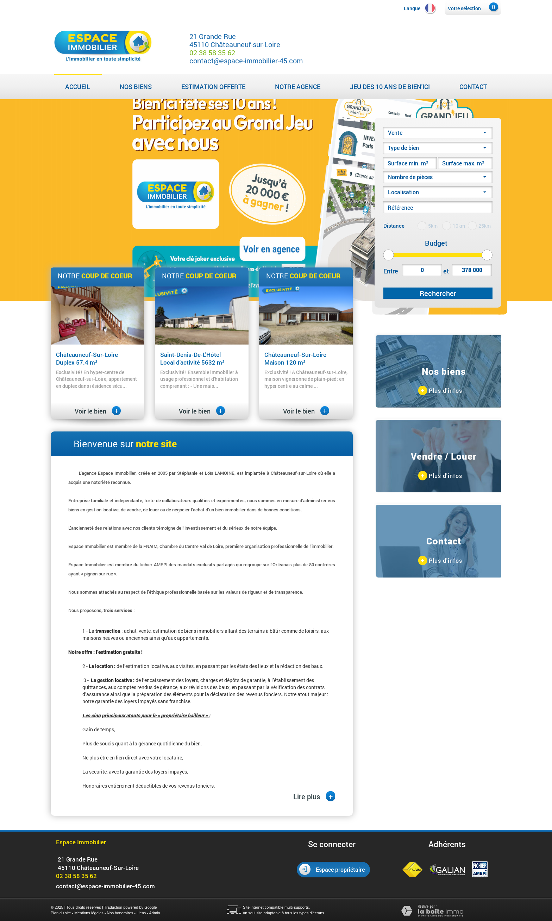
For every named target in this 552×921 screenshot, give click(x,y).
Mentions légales (89, 913)
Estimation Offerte (213, 86)
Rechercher (438, 293)
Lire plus (314, 796)
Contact (473, 86)
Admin (154, 913)
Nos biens (136, 86)
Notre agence (297, 86)
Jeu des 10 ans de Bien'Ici (390, 86)
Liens (141, 913)
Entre (390, 271)
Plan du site (61, 913)
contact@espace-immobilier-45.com (246, 60)
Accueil (77, 86)
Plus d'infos (440, 390)
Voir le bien (98, 411)
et (446, 271)
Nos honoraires (120, 913)
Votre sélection (464, 8)
